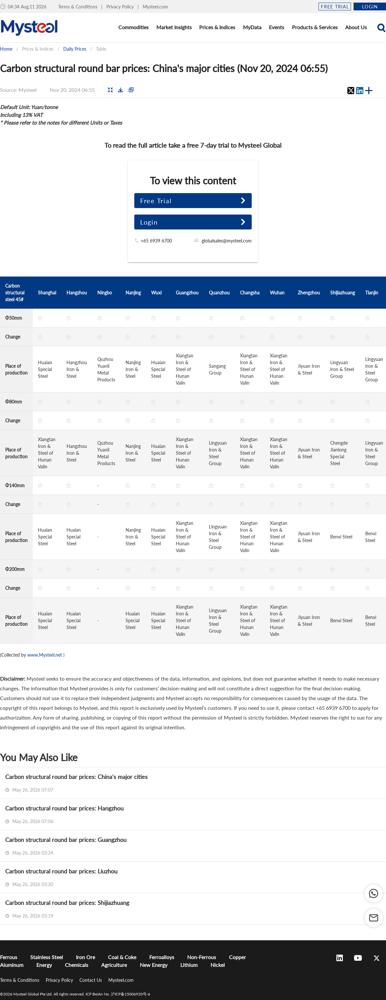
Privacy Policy (120, 6)
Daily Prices (74, 49)
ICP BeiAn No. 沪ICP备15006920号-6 (118, 994)
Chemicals (76, 965)
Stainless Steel (46, 957)
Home (6, 49)
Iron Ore (85, 957)
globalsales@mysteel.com (227, 240)
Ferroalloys (161, 957)
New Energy (153, 965)
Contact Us (91, 980)
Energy (44, 965)
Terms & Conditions (78, 6)
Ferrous (8, 957)
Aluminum (11, 965)
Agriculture (114, 965)
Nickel (218, 965)
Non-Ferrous (201, 957)
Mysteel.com (155, 6)
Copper (237, 957)
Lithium (189, 965)
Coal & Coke (122, 957)
